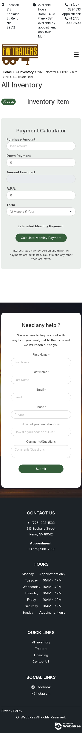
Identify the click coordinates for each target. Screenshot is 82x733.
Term (10, 205)
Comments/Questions (41, 441)
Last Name (41, 372)
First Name (41, 354)
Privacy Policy (11, 711)
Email (41, 389)
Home (7, 72)
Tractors (41, 649)
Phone (41, 407)
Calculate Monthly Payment (41, 238)
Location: (13, 5)
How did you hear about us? (41, 424)
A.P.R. (11, 188)
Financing (41, 655)
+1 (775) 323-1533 (41, 523)
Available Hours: (44, 7)
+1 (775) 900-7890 (41, 549)
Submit (41, 469)
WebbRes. (28, 717)
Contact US (41, 662)
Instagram (41, 693)
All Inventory (24, 72)
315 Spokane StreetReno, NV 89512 (41, 531)
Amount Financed (20, 172)
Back (8, 101)
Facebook (41, 687)
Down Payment (18, 156)
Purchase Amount (20, 139)
